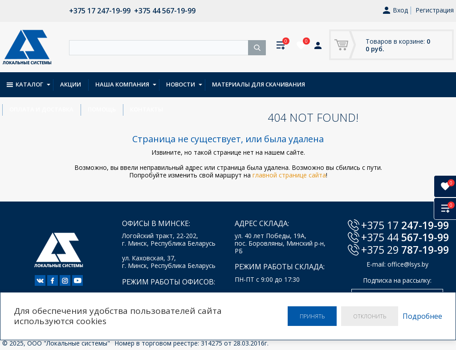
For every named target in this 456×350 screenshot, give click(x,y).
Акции (70, 84)
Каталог (25, 84)
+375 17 (405, 225)
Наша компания (122, 84)
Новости (180, 84)
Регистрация (434, 10)
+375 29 (405, 250)
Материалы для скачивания (258, 84)
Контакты (25, 109)
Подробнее (422, 316)
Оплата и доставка (351, 84)
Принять (308, 316)
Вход (395, 10)
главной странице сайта (289, 175)
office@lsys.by (407, 264)
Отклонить (368, 316)
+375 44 (405, 237)
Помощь (412, 84)
